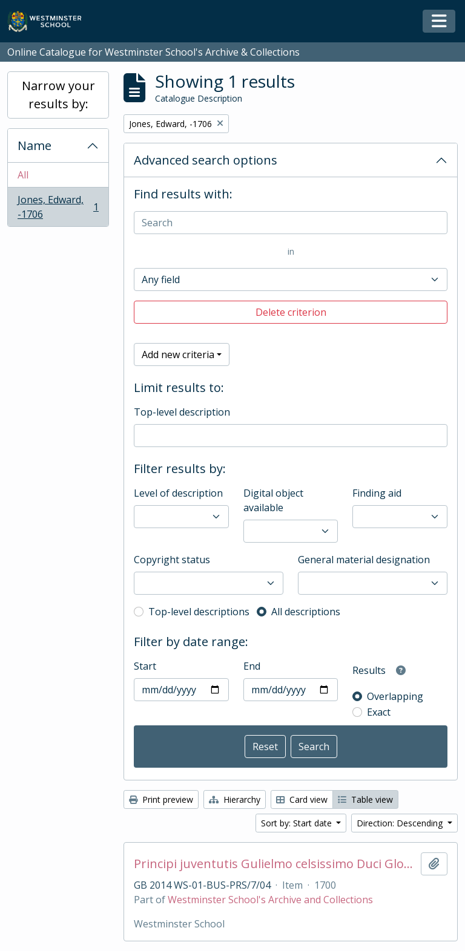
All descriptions (305, 611)
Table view (365, 799)
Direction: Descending (401, 823)
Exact (379, 712)
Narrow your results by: (58, 94)
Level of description (178, 493)
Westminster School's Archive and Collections (270, 899)
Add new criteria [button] (178, 354)
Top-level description (182, 412)
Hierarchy (234, 799)
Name (34, 145)
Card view (302, 799)
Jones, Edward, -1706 (58, 207)
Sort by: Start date (297, 823)
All (23, 174)
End (251, 666)
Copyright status (172, 559)
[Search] (290, 222)
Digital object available (273, 500)
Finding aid (376, 493)
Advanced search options (205, 160)
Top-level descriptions (198, 611)
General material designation (364, 559)
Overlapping (395, 696)
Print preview (161, 799)
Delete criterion (291, 312)
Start (145, 666)
